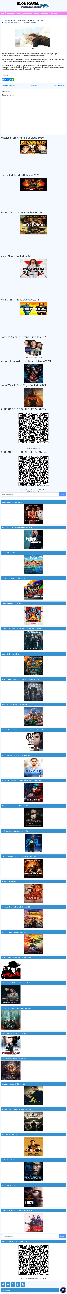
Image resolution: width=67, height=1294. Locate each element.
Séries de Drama (27, 13)
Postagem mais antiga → (59, 85)
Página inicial (34, 85)
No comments (32, 22)
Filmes (19, 13)
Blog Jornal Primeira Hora (11, 22)
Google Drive (54, 13)
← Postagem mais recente (8, 85)
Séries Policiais (10, 13)
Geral (2, 13)
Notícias (36, 13)
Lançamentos (44, 13)
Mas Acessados (5, 15)
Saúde (25, 22)
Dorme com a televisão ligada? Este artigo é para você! (23, 20)
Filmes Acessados (16, 15)
